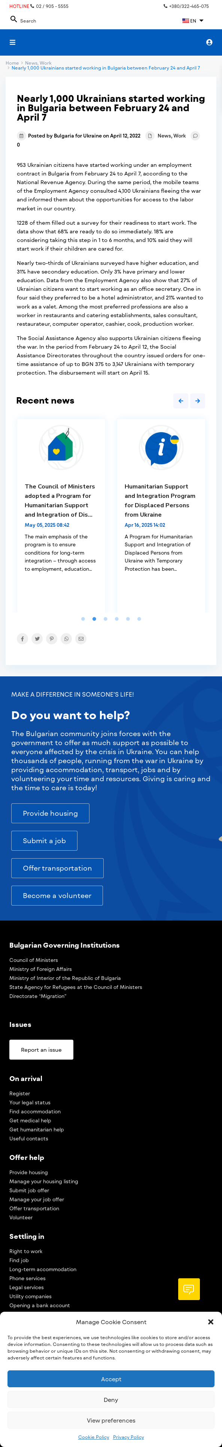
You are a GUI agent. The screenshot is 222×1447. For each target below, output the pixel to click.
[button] (211, 1322)
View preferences (111, 1420)
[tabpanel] (61, 515)
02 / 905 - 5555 (49, 6)
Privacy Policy (128, 1436)
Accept (111, 1379)
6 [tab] (139, 619)
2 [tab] (94, 619)
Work (179, 136)
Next (197, 400)
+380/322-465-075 (186, 6)
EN (189, 20)
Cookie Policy (93, 1436)
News (164, 136)
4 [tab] (117, 619)
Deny (111, 1399)
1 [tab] (83, 619)
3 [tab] (105, 619)
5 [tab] (128, 619)
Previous (180, 400)
